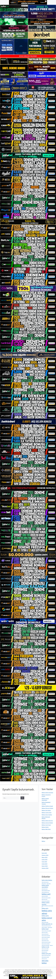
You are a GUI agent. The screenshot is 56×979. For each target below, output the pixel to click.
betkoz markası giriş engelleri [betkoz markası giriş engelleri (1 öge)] (46, 930)
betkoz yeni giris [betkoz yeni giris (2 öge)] (46, 953)
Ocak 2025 (44, 861)
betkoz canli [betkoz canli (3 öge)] (46, 894)
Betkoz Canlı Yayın (46, 825)
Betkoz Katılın (45, 827)
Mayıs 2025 (44, 857)
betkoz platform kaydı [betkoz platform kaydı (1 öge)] (45, 940)
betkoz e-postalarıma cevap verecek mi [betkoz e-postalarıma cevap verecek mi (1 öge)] (47, 906)
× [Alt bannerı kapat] (45, 975)
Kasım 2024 (45, 866)
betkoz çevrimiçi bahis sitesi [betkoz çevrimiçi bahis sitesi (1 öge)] (46, 955)
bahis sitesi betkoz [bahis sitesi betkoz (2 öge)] (47, 880)
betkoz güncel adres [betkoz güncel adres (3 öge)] (47, 919)
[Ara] (22, 797)
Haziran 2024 (45, 868)
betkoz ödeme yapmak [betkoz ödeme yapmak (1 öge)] (45, 957)
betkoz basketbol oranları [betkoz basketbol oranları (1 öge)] (46, 890)
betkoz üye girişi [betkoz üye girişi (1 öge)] (44, 958)
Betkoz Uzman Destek (47, 822)
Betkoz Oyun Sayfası (47, 814)
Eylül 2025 (44, 853)
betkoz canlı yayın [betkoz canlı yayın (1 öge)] (44, 899)
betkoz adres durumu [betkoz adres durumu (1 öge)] (45, 882)
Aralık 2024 (44, 864)
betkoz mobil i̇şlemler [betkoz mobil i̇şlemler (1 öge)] (45, 934)
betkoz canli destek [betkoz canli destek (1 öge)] (45, 896)
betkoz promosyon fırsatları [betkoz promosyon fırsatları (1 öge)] (46, 942)
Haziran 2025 (45, 855)
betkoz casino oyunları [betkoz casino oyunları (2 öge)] (45, 903)
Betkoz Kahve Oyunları (47, 792)
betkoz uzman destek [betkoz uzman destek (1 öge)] (45, 948)
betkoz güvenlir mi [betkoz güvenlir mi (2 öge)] (47, 924)
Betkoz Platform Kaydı (47, 806)
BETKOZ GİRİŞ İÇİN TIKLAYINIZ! (28, 56)
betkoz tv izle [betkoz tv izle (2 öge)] (45, 947)
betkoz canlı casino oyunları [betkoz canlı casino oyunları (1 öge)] (46, 897)
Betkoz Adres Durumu (47, 820)
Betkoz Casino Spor (47, 812)
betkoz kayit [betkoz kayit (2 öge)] (45, 929)
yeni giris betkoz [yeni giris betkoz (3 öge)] (45, 962)
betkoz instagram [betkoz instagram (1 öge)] (44, 927)
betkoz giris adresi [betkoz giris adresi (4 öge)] (47, 912)
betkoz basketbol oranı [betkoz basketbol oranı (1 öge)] (45, 892)
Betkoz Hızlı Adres (46, 810)
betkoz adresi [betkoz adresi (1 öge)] (44, 883)
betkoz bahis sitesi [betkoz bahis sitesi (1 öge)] (45, 888)
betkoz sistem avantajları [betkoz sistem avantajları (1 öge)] (46, 943)
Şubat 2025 (44, 859)
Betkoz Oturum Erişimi (47, 808)
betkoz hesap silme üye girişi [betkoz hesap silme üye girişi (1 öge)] (46, 925)
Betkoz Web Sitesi (46, 829)
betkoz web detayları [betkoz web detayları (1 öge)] (45, 950)
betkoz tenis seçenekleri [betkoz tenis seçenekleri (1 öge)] (45, 945)
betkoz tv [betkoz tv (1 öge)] (51, 945)
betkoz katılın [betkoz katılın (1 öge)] (50, 927)
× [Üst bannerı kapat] (45, 1)
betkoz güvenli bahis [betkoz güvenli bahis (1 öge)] (45, 922)
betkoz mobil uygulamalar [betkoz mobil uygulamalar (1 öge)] (46, 935)
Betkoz (43, 841)
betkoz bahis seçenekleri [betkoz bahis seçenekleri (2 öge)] (45, 886)
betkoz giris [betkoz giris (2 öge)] (45, 908)
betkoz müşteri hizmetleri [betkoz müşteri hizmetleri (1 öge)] (46, 937)
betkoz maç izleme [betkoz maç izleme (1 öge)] (45, 932)
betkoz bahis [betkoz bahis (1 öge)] (49, 883)
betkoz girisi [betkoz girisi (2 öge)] (45, 916)
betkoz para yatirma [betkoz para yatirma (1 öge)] (45, 938)
